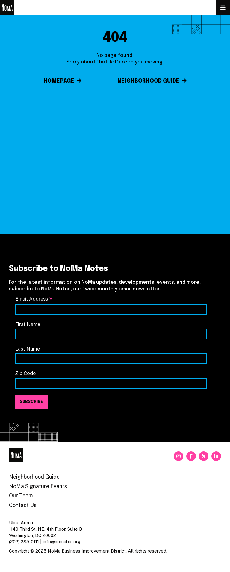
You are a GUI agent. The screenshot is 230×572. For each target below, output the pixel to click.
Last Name (27, 349)
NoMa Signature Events (38, 486)
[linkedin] (216, 456)
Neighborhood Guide (148, 81)
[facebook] (191, 456)
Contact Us (23, 505)
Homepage (58, 81)
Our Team (21, 495)
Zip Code (25, 373)
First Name (27, 324)
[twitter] (203, 456)
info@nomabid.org (61, 541)
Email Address (34, 299)
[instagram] (178, 456)
